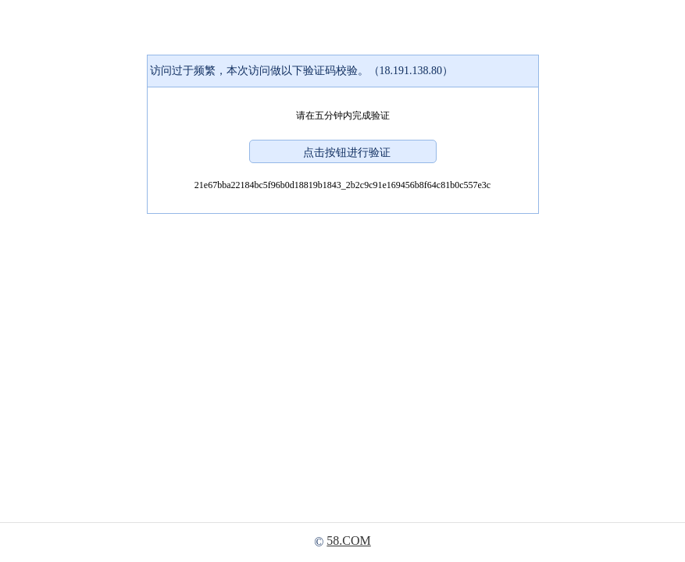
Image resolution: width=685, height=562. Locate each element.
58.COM (348, 540)
